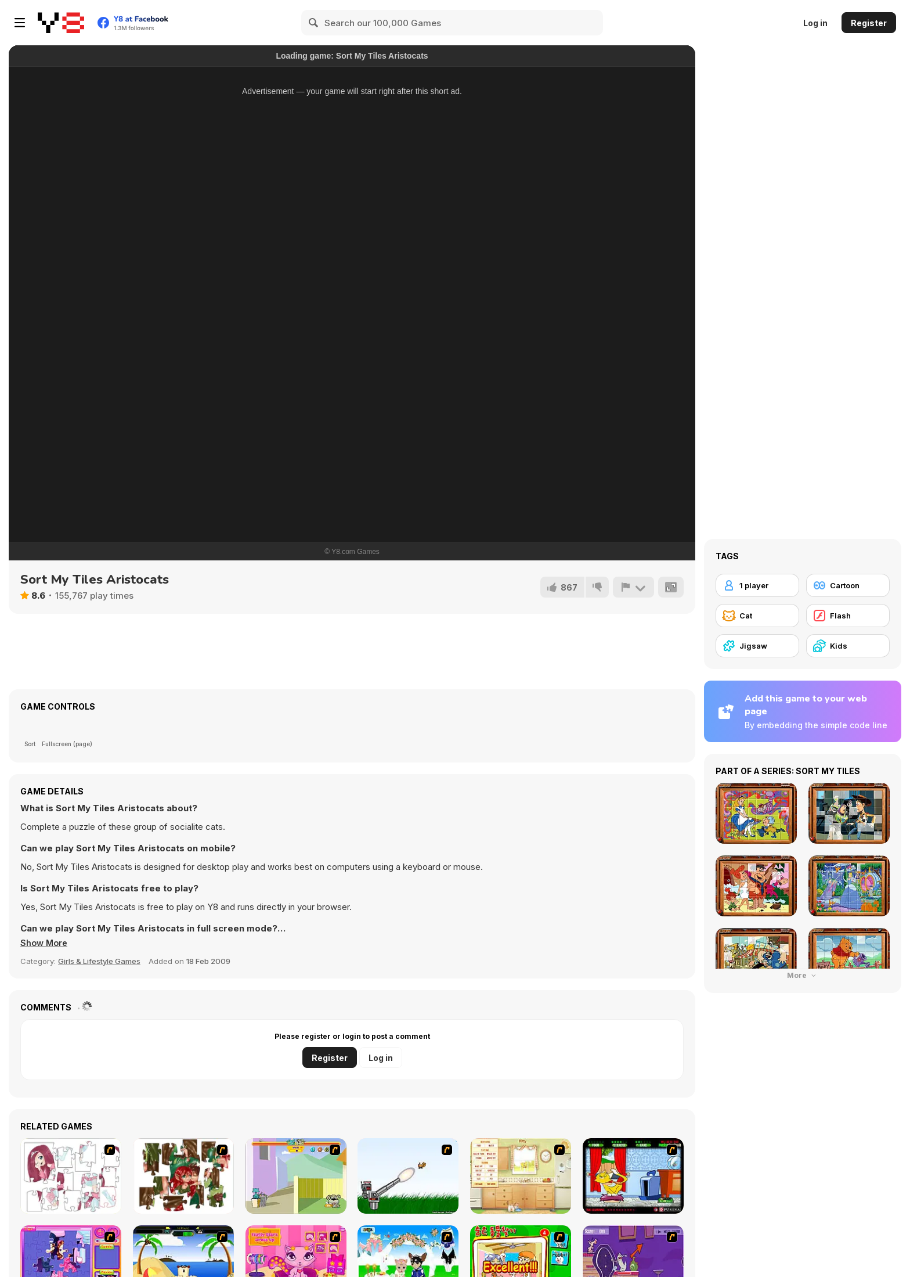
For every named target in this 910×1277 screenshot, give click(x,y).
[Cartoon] (848, 585)
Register (869, 23)
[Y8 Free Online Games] (61, 22)
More (802, 975)
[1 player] (757, 585)
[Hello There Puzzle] (70, 1176)
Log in (815, 23)
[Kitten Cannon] (408, 1176)
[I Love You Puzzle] (183, 1176)
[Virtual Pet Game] (633, 1176)
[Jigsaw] (757, 645)
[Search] (314, 22)
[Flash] (848, 615)
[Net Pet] (520, 1176)
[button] (45, 943)
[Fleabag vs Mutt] (295, 1176)
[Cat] (757, 615)
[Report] (633, 587)
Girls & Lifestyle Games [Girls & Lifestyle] (99, 961)
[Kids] (848, 645)
